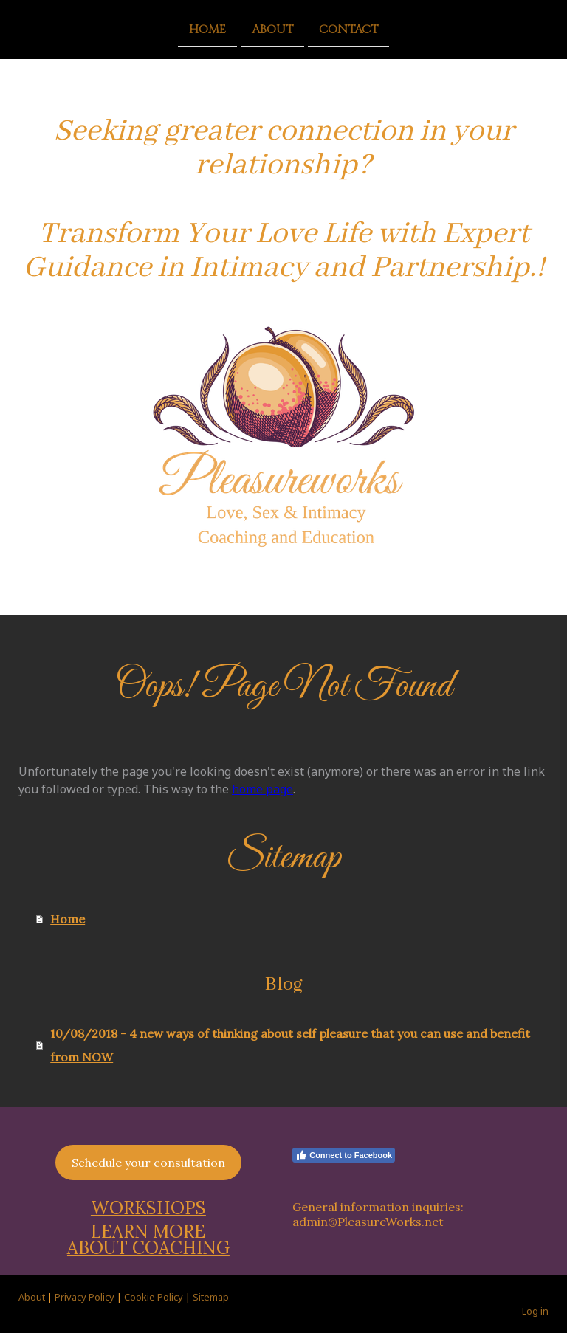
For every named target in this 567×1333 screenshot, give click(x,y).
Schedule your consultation (148, 1162)
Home (207, 29)
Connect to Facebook (343, 1155)
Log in (535, 1311)
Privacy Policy (84, 1296)
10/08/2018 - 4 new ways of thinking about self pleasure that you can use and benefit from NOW (290, 1045)
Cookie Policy (153, 1296)
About (272, 29)
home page (262, 789)
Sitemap (211, 1296)
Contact (348, 29)
